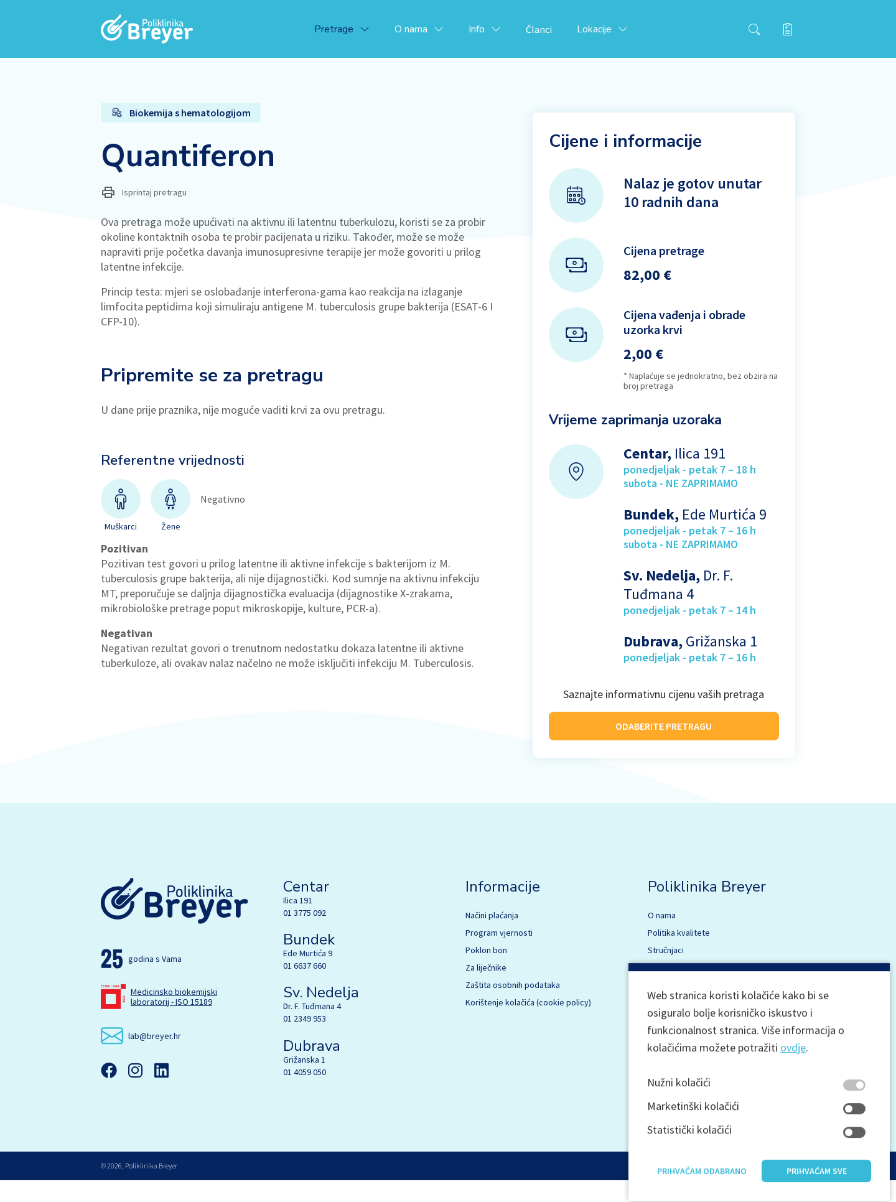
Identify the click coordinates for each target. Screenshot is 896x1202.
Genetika (664, 1024)
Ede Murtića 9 (307, 975)
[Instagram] (135, 1092)
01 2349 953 (304, 1040)
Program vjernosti (499, 954)
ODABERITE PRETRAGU (663, 731)
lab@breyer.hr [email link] (154, 1058)
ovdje (793, 1116)
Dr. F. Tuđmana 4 (312, 1028)
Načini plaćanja (491, 937)
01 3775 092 (304, 934)
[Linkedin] (161, 1092)
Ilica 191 (297, 922)
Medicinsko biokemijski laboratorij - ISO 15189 (174, 1018)
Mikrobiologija (674, 1007)
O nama (662, 937)
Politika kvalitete (679, 954)
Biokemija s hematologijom (698, 989)
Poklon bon (486, 972)
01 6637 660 (304, 987)
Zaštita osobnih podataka (512, 1007)
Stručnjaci (666, 972)
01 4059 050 (304, 1093)
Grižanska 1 (304, 1081)
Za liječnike (485, 989)
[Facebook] (109, 1092)
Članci (551, 32)
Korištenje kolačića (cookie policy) (528, 1024)
